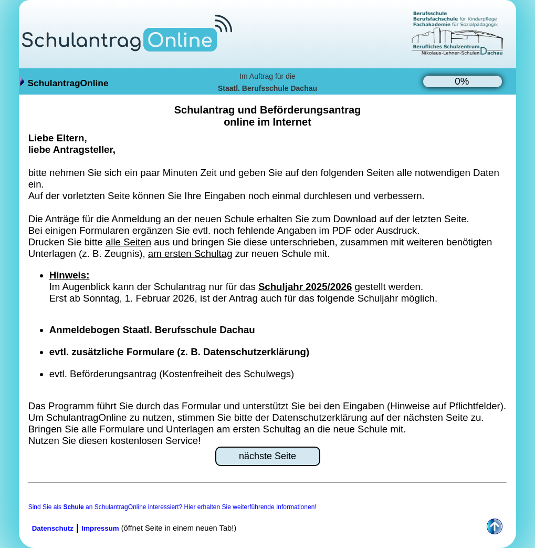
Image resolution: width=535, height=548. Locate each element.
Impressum (100, 528)
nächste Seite (267, 456)
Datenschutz (53, 528)
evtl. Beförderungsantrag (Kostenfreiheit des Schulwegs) (172, 373)
